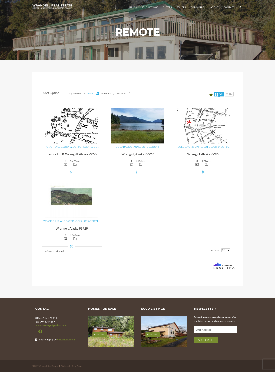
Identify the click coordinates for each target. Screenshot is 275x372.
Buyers (167, 7)
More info (99, 334)
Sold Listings (150, 7)
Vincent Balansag (66, 339)
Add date (106, 93)
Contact (229, 7)
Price (90, 93)
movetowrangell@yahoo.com (51, 325)
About (214, 7)
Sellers (181, 7)
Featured (121, 93)
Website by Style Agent (71, 366)
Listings (132, 7)
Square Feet (75, 93)
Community (198, 7)
